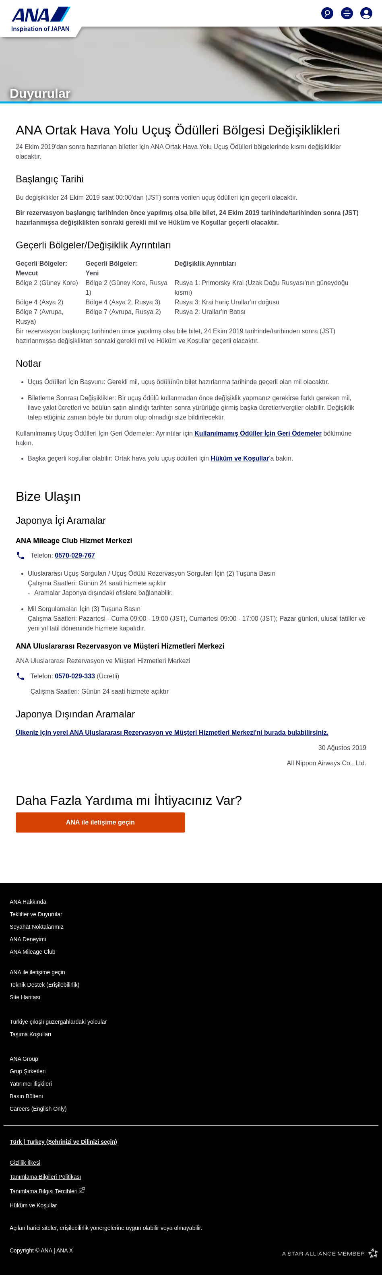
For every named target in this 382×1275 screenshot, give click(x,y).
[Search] (327, 13)
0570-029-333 (75, 676)
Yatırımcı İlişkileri (31, 1084)
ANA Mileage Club (33, 952)
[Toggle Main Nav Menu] (347, 13)
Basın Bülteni (26, 1096)
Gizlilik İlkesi (25, 1162)
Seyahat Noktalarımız (37, 927)
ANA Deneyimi (28, 939)
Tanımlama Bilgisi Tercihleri (47, 1191)
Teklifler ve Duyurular (36, 914)
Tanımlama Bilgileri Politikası (45, 1177)
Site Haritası (25, 997)
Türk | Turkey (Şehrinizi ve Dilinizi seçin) (63, 1142)
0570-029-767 (75, 555)
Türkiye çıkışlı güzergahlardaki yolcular (58, 1022)
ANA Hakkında (28, 902)
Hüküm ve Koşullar (240, 458)
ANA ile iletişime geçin (100, 822)
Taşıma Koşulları (30, 1034)
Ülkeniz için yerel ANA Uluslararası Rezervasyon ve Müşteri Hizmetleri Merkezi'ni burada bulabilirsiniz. (172, 732)
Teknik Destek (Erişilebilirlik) (44, 985)
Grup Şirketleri (27, 1071)
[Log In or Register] (366, 13)
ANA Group (24, 1059)
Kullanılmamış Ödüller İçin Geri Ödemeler (258, 433)
